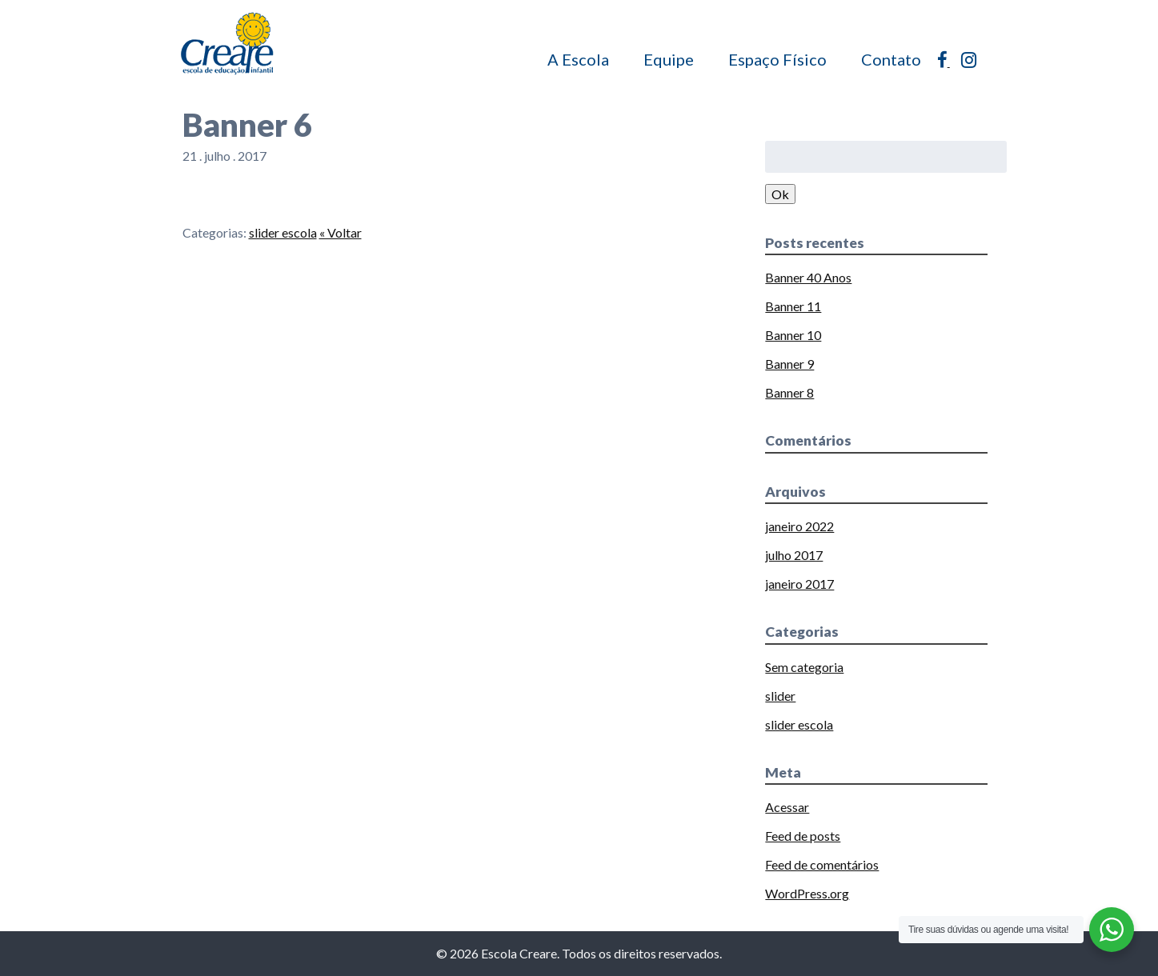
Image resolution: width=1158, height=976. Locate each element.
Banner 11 (793, 306)
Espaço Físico (777, 59)
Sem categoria (804, 666)
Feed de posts (802, 835)
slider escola (283, 232)
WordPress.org (807, 893)
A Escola (578, 59)
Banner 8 (789, 392)
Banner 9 (789, 363)
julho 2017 (794, 554)
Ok (780, 194)
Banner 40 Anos (808, 277)
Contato (891, 59)
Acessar (787, 806)
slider (780, 695)
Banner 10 (793, 334)
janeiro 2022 (799, 526)
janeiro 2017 (799, 583)
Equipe (668, 59)
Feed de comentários (822, 864)
